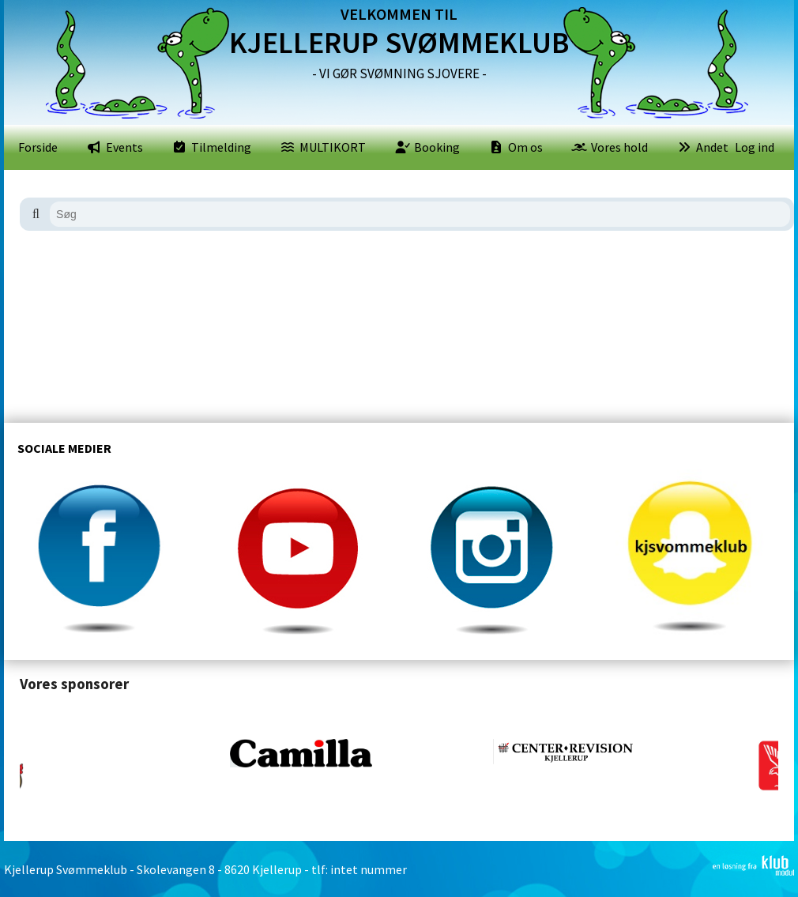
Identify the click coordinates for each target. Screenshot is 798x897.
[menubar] (373, 147)
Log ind (754, 147)
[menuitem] (38, 147)
